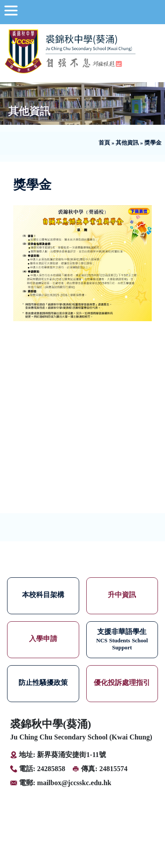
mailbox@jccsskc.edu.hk (74, 782)
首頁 (104, 143)
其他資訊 (127, 143)
